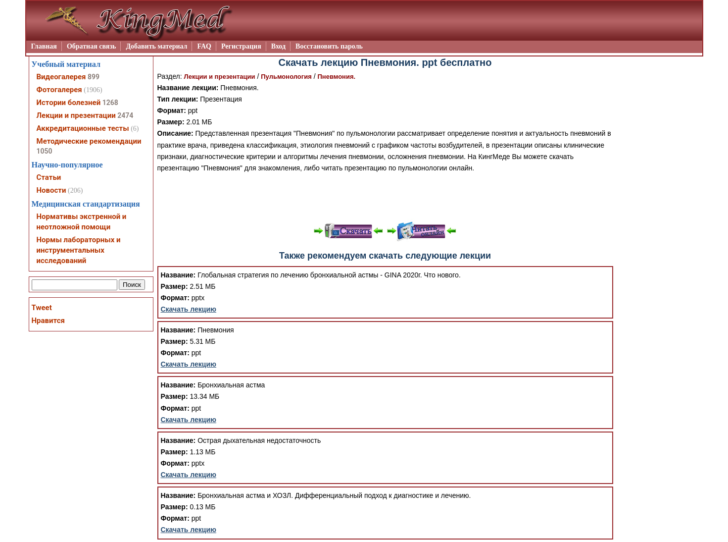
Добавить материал (156, 46)
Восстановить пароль (329, 46)
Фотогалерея (59, 89)
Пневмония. (336, 76)
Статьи (49, 177)
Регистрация (241, 46)
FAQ (204, 46)
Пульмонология (286, 76)
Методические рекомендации (89, 141)
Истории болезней (69, 102)
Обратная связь (91, 46)
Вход (278, 46)
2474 (125, 115)
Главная (44, 46)
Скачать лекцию (189, 309)
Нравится (48, 320)
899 (93, 77)
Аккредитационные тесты (83, 128)
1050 (44, 151)
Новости (51, 190)
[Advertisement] (385, 196)
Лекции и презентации (219, 76)
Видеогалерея (61, 76)
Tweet (42, 307)
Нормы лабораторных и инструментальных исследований (79, 250)
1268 (110, 103)
